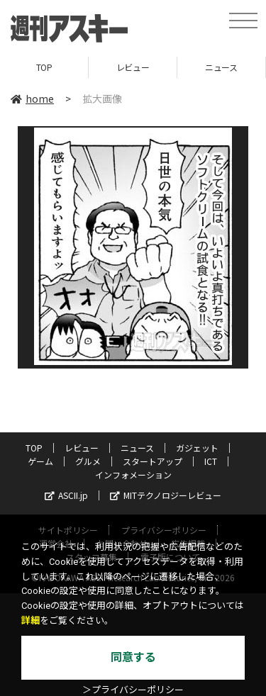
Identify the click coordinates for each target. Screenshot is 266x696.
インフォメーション (133, 474)
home (32, 98)
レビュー (132, 67)
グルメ (88, 461)
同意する (133, 657)
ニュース (221, 67)
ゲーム (40, 461)
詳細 (30, 620)
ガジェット (197, 448)
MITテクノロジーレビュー (165, 495)
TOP (44, 67)
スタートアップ (152, 461)
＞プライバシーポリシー (133, 690)
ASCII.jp (66, 495)
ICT (210, 461)
